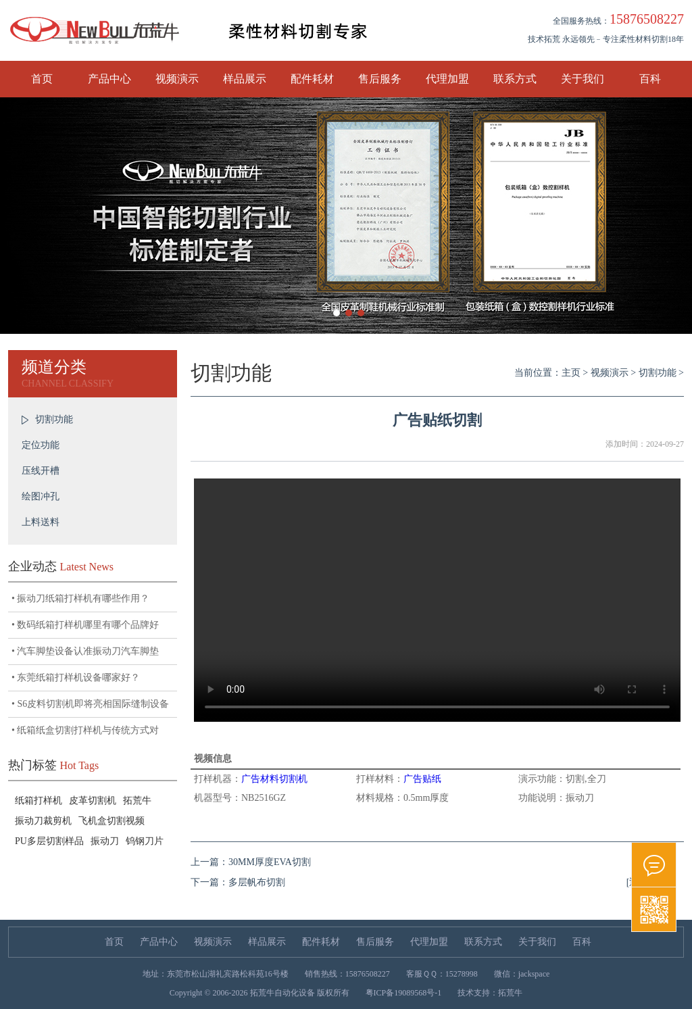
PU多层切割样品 (49, 841)
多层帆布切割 (256, 882)
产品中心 (109, 78)
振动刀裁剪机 (43, 821)
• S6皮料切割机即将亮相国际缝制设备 (90, 704)
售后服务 (379, 78)
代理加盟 (447, 78)
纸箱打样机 (38, 800)
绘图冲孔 (40, 496)
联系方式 (515, 78)
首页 (42, 78)
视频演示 (177, 78)
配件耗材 (312, 78)
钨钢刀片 (145, 841)
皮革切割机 (92, 800)
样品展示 (244, 78)
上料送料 (40, 522)
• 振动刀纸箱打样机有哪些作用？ (80, 598)
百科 (650, 78)
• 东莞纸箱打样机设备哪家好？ (75, 677)
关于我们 (582, 78)
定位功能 (40, 445)
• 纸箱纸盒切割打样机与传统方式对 (85, 730)
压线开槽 (40, 471)
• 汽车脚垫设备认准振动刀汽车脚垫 (85, 651)
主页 (571, 373)
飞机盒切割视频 (111, 821)
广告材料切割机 (274, 779)
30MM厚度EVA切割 (269, 862)
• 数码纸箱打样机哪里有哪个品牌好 (85, 625)
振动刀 (105, 841)
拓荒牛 (137, 800)
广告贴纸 (422, 779)
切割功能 (54, 419)
